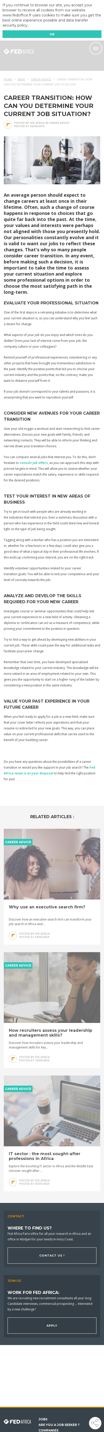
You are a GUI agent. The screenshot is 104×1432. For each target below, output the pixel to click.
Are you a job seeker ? (59, 1424)
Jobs (43, 1419)
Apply (52, 1325)
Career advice (59, 123)
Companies (48, 1430)
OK (52, 34)
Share (95, 1423)
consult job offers (34, 463)
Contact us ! (51, 1255)
